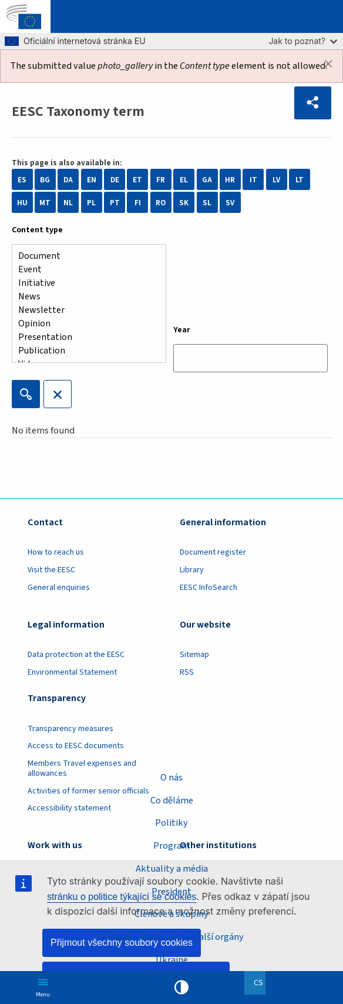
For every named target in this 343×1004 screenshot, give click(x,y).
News (84, 296)
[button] (312, 102)
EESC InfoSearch (208, 587)
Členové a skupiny (171, 914)
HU (22, 202)
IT (253, 179)
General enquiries (59, 587)
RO (161, 202)
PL (91, 202)
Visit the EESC (51, 570)
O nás (171, 777)
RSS (187, 672)
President (171, 891)
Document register (213, 552)
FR (160, 179)
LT (299, 179)
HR (230, 179)
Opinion (84, 324)
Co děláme (171, 800)
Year (181, 330)
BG (45, 179)
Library (192, 570)
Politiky (171, 823)
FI (137, 202)
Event (84, 269)
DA (68, 179)
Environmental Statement (72, 672)
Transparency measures (70, 729)
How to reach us (56, 552)
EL (184, 179)
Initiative (84, 283)
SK (184, 202)
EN (91, 179)
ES (22, 179)
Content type (37, 230)
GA (207, 179)
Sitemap (194, 655)
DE (114, 179)
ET (137, 179)
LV (276, 179)
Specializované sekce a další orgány (172, 937)
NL (68, 202)
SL (207, 202)
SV (230, 202)
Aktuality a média (172, 869)
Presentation (84, 337)
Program (171, 846)
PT (115, 202)
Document (84, 256)
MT (45, 202)
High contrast (181, 987)
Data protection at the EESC (76, 655)
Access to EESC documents (76, 746)
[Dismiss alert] (328, 64)
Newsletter (84, 310)
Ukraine (172, 959)
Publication (84, 351)
